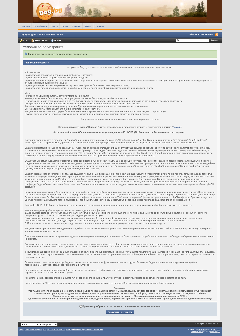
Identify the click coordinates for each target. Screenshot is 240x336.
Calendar (76, 26)
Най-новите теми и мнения (201, 34)
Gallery (88, 26)
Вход (24, 40)
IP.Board (202, 329)
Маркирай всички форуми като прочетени (84, 329)
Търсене (99, 26)
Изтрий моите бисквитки (54, 329)
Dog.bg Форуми (28, 34)
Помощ (54, 26)
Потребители (40, 26)
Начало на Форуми (33, 329)
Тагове (64, 26)
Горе (21, 329)
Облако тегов (197, 331)
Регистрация (39, 40)
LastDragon (215, 331)
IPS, (216, 329)
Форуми (26, 26)
